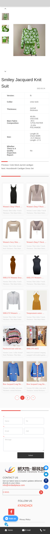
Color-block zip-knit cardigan (21, 165)
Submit (30, 455)
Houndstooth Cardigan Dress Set (20, 168)
